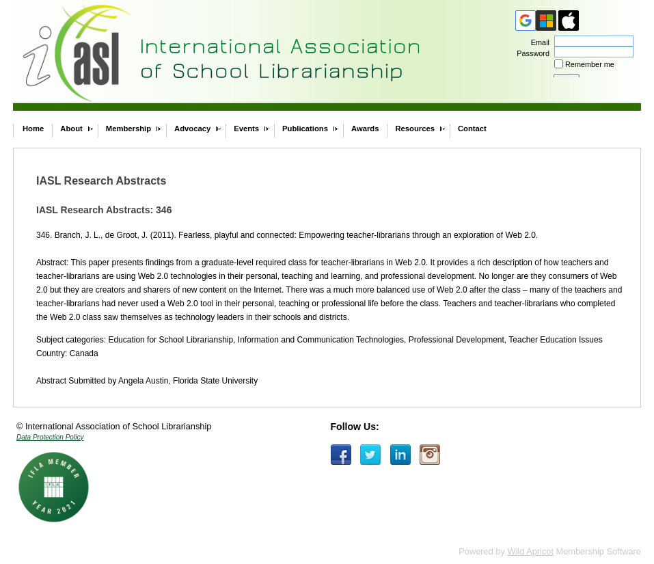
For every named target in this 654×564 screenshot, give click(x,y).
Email (537, 42)
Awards (365, 128)
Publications (305, 128)
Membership (128, 128)
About (71, 128)
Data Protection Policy (49, 437)
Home (33, 128)
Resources (415, 128)
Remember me (589, 64)
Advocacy (192, 128)
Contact (472, 128)
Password (530, 53)
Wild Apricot (530, 551)
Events (246, 128)
